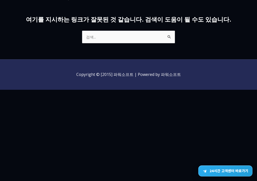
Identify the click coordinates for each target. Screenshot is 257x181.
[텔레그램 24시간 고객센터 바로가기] (225, 170)
